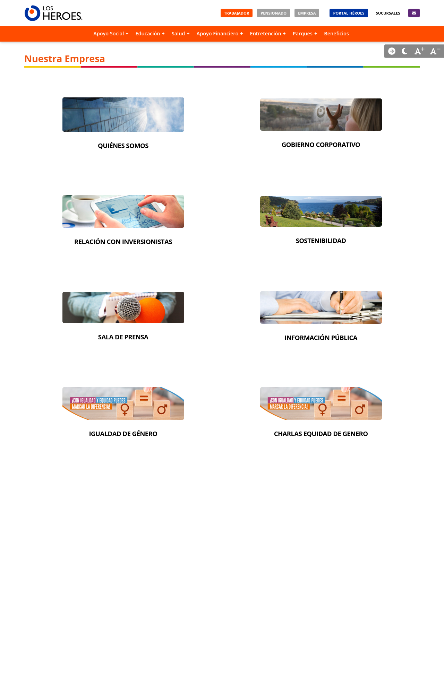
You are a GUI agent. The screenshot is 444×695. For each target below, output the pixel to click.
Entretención (265, 33)
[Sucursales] (388, 13)
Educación (147, 33)
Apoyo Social (108, 33)
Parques (303, 33)
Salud (178, 33)
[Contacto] (414, 13)
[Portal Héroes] (349, 13)
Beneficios (336, 33)
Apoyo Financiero (218, 33)
